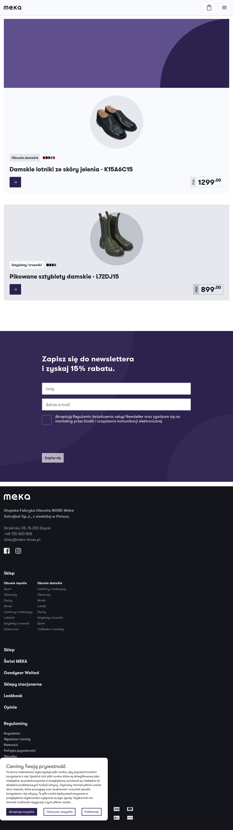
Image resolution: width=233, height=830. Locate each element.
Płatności (11, 745)
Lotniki (41, 606)
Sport (7, 589)
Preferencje (92, 811)
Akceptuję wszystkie (21, 811)
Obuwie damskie (49, 583)
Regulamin (12, 733)
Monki (8, 606)
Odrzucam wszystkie (59, 811)
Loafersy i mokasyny (18, 612)
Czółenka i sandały (50, 629)
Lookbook (13, 695)
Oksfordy (10, 594)
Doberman (11, 629)
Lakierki (9, 617)
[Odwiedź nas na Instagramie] (18, 552)
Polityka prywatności (20, 751)
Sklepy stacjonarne (23, 684)
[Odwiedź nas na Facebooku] (7, 552)
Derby (8, 600)
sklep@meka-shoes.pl (22, 539)
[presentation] (78, 440)
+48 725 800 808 (18, 533)
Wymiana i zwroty (17, 739)
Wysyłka (10, 756)
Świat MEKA (15, 661)
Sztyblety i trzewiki (16, 623)
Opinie (10, 707)
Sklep (9, 573)
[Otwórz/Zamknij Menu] (224, 7)
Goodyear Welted (21, 672)
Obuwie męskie (15, 583)
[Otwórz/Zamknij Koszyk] (209, 7)
